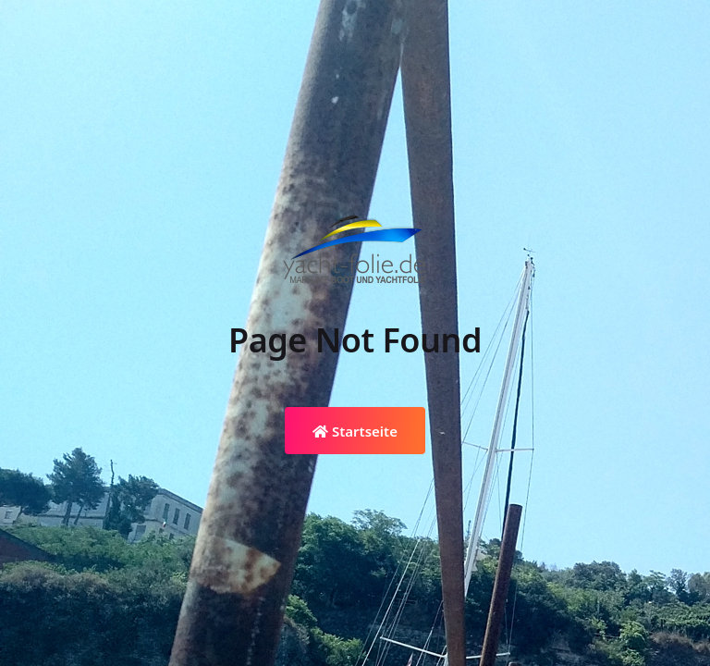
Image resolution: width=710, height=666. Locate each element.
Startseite (355, 431)
